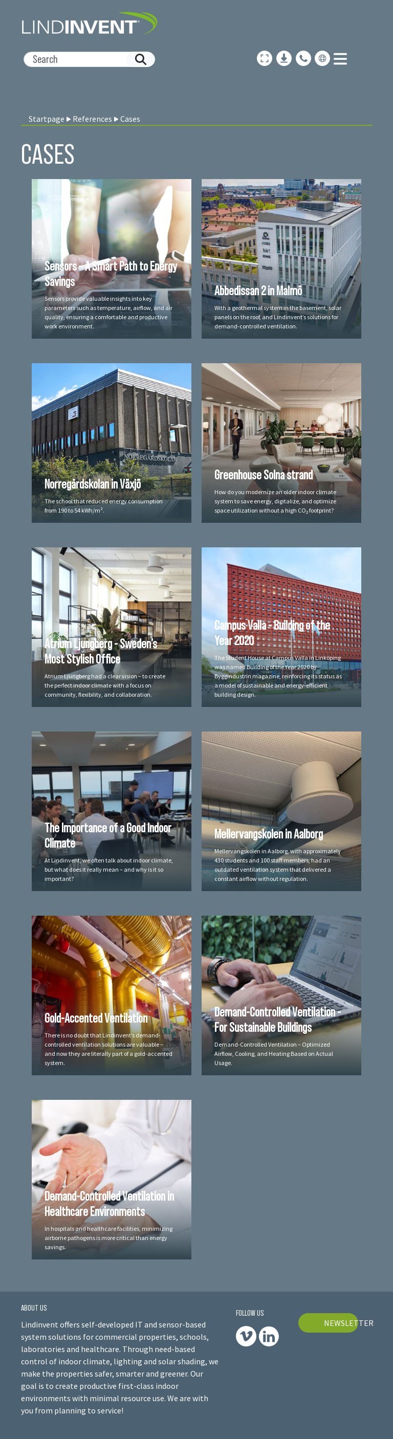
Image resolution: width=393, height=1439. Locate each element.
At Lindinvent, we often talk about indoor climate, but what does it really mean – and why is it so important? (109, 869)
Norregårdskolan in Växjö (93, 484)
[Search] (85, 59)
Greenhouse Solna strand (263, 475)
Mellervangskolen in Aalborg (268, 834)
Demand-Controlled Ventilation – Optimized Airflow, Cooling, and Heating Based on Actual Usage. (273, 1053)
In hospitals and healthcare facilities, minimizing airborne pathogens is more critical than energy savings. (108, 1238)
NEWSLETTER (341, 1323)
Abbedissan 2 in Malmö (258, 290)
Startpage (46, 119)
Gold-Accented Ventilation (96, 1018)
